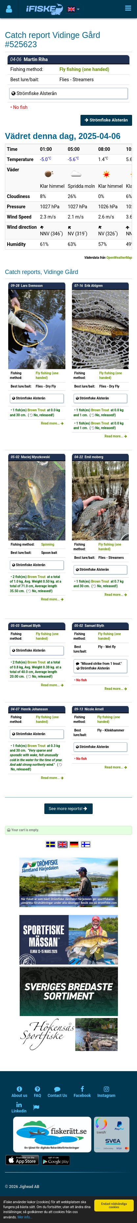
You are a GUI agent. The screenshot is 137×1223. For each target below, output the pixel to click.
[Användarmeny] (9, 9)
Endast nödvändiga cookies (114, 1205)
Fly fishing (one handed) (84, 69)
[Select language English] (63, 844)
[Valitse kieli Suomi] (86, 844)
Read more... (52, 423)
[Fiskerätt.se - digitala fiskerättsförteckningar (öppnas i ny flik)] (52, 1134)
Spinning (47, 544)
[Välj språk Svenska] (51, 844)
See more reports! (68, 808)
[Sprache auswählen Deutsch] (74, 844)
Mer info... (25, 1217)
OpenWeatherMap (119, 257)
